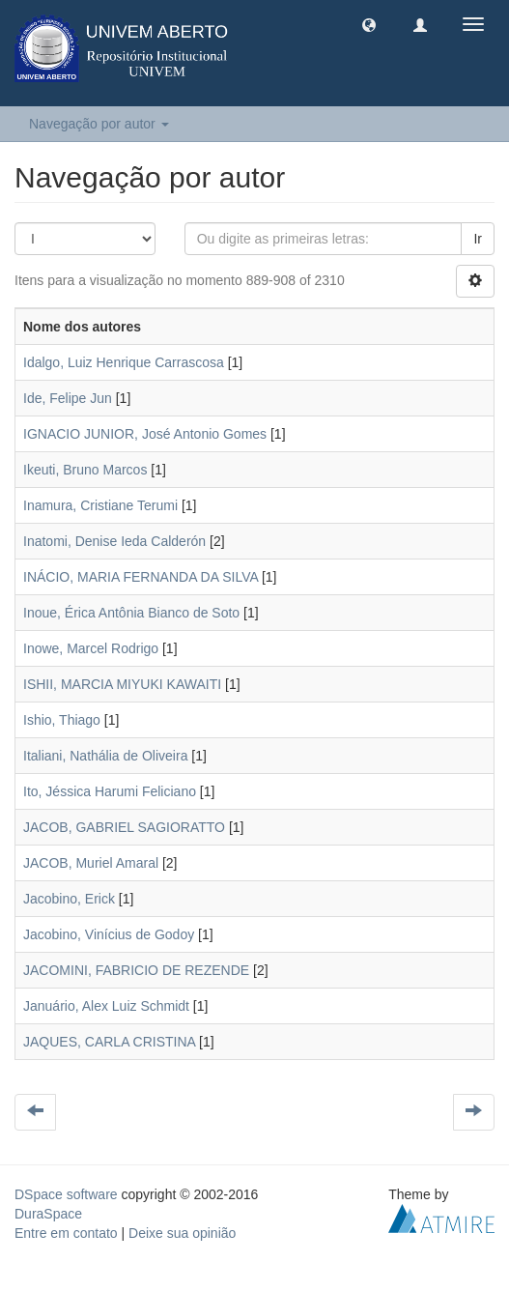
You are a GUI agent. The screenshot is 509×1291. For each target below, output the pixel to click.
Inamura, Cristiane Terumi (100, 505)
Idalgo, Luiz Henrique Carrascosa (123, 362)
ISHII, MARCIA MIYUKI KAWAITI (122, 684)
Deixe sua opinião (182, 1233)
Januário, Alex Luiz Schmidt (106, 1006)
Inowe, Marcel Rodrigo (90, 648)
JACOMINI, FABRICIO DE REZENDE (136, 970)
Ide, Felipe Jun (67, 398)
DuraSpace (48, 1213)
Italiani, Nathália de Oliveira (105, 755)
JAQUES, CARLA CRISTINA (109, 1041)
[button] (369, 24)
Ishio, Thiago (61, 720)
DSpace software (66, 1194)
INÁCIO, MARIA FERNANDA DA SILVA (140, 577)
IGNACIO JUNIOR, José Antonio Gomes (145, 434)
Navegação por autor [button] (99, 123)
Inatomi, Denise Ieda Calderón (114, 541)
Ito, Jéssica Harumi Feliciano (109, 791)
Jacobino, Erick (69, 898)
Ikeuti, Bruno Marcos (85, 469)
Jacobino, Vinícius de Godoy (108, 934)
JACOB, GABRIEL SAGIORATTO (124, 827)
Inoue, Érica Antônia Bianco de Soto (131, 612)
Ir (477, 238)
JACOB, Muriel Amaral (90, 863)
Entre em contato (66, 1233)
